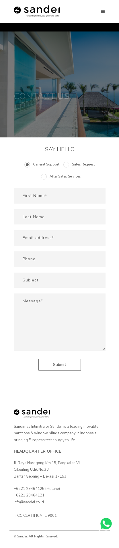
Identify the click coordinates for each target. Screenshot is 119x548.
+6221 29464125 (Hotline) (37, 488)
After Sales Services (65, 176)
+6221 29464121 (29, 495)
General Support (46, 164)
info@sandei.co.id (29, 502)
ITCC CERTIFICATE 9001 (35, 515)
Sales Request (83, 164)
